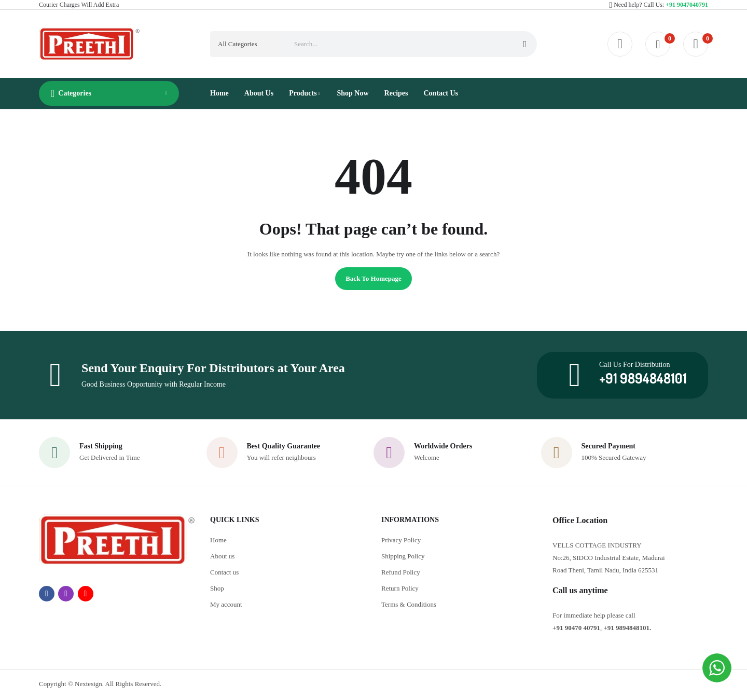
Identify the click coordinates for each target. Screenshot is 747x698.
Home (218, 540)
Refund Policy (400, 572)
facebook (46, 593)
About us (222, 556)
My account (226, 604)
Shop (217, 588)
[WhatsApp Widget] (716, 667)
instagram (66, 593)
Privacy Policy (401, 540)
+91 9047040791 (687, 4)
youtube (85, 593)
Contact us (224, 572)
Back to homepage (373, 278)
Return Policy (400, 588)
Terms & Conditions (408, 604)
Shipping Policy (402, 556)
